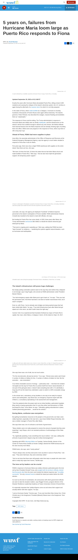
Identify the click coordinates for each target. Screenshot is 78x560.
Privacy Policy (47, 545)
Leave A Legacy (47, 548)
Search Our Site (64, 538)
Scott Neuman (13, 42)
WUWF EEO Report (32, 546)
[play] (4, 8)
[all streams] (70, 8)
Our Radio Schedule (65, 545)
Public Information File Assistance (33, 542)
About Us (30, 549)
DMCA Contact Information (66, 548)
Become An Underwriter (49, 542)
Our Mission (63, 542)
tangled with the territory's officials (48, 470)
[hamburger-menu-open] (3, 2)
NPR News (21, 506)
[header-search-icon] (64, 2)
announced (29, 221)
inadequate (42, 122)
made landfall (33, 110)
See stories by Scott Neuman (21, 524)
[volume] (8, 7)
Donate (71, 2)
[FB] (39, 557)
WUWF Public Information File (35, 538)
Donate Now (47, 538)
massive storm (35, 107)
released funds (29, 474)
